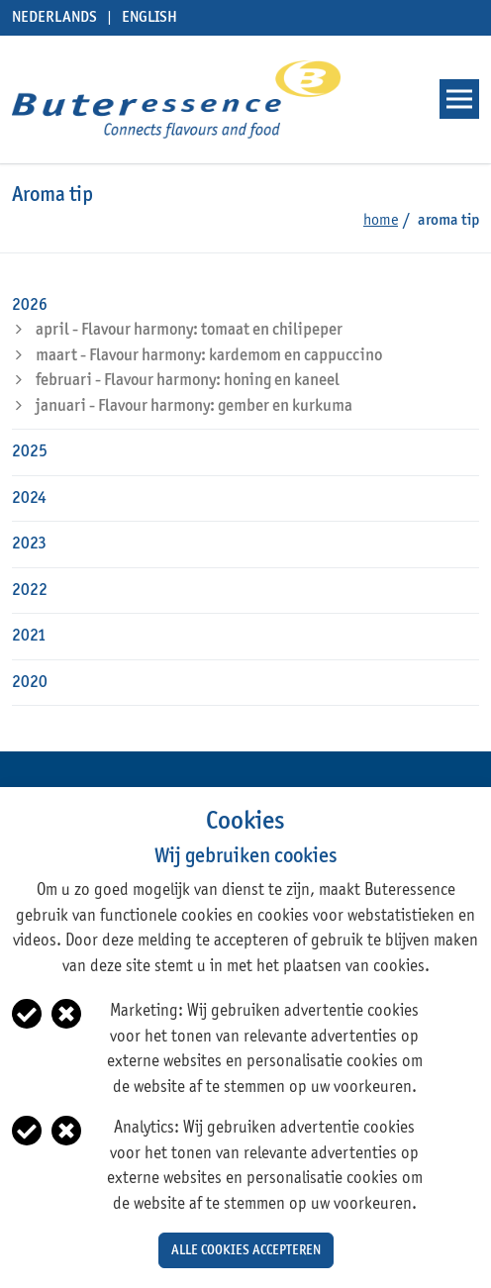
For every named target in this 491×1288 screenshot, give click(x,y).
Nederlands (54, 18)
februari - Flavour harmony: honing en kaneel (188, 380)
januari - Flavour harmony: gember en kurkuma (194, 406)
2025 (30, 452)
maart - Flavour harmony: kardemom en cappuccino (209, 355)
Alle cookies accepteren (246, 1250)
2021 (29, 636)
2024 (29, 498)
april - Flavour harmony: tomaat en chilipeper (189, 330)
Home (380, 221)
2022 (30, 590)
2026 (30, 305)
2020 (30, 682)
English (149, 18)
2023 (29, 544)
